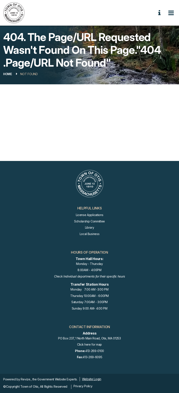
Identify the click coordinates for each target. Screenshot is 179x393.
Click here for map (89, 344)
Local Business (90, 234)
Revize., (26, 379)
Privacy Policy (82, 386)
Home (7, 74)
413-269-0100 (89, 351)
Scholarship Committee (89, 221)
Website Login (91, 379)
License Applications (89, 215)
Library (89, 227)
